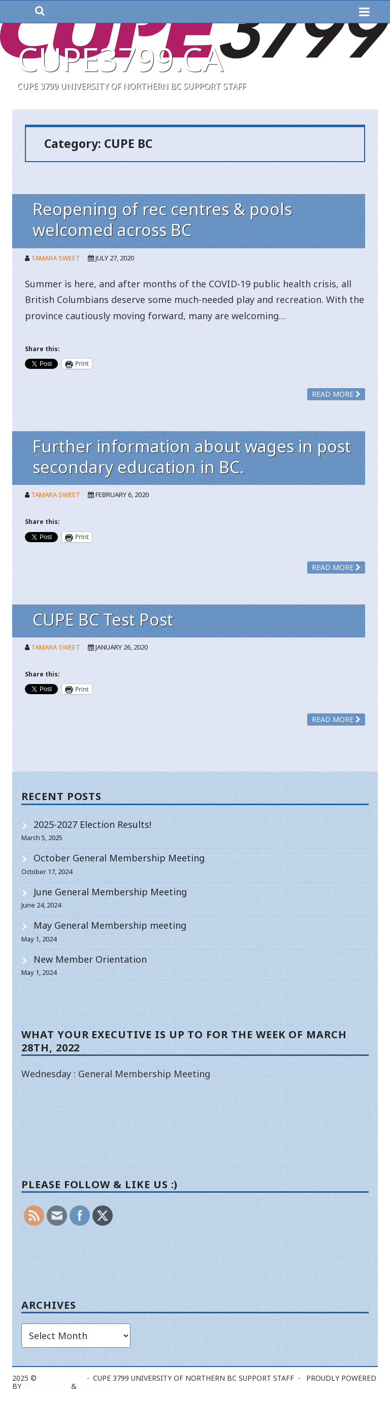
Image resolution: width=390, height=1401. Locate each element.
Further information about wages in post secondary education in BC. (191, 456)
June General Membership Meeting (110, 892)
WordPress (45, 1386)
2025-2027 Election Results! (92, 824)
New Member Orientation (90, 959)
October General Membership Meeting (119, 858)
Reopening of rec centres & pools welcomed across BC (162, 219)
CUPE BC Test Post (102, 619)
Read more (336, 394)
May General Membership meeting (110, 925)
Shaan (94, 1386)
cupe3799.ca (120, 59)
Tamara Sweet (55, 257)
